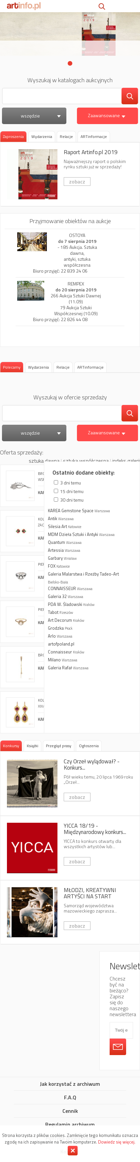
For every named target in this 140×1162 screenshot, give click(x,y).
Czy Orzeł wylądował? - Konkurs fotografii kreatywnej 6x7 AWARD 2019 (70, 783)
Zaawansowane (107, 115)
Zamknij (73, 1150)
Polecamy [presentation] (11, 367)
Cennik (70, 1111)
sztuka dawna (44, 461)
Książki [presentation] (32, 746)
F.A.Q (70, 1097)
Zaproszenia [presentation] (13, 136)
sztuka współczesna (86, 461)
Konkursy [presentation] (11, 746)
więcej (92, 597)
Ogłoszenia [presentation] (89, 746)
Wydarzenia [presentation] (41, 136)
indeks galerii (126, 461)
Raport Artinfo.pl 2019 (70, 174)
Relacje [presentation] (66, 136)
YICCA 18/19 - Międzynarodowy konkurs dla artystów (70, 848)
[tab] (13, 136)
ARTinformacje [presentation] (94, 136)
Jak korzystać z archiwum (70, 1084)
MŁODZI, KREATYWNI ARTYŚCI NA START (70, 912)
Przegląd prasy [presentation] (58, 746)
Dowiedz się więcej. (116, 1142)
